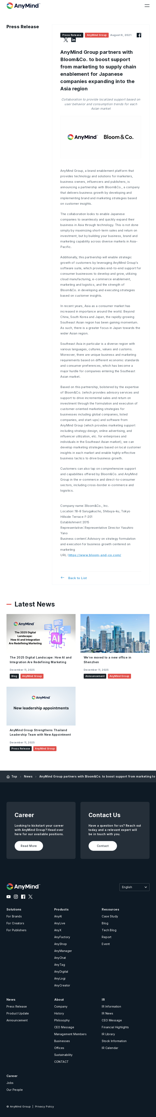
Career (12, 1076)
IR (103, 999)
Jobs (10, 1083)
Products (61, 909)
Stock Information (114, 1041)
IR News (107, 1013)
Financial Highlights (115, 1027)
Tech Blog (109, 930)
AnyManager (63, 951)
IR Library (108, 1034)
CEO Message (64, 1027)
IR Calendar (110, 1048)
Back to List (73, 577)
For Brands (14, 916)
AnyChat (60, 957)
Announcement (17, 1020)
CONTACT (61, 1061)
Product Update (17, 1013)
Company (61, 1006)
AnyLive (59, 923)
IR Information (111, 1006)
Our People (14, 1089)
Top (14, 776)
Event (106, 944)
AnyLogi (60, 978)
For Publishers (16, 930)
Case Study (110, 916)
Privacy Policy (44, 1106)
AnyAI (58, 916)
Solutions (14, 909)
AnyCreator (62, 985)
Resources (110, 909)
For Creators (15, 923)
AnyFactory (62, 937)
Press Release (16, 1006)
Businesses (62, 1041)
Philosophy (62, 1020)
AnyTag (59, 964)
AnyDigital (61, 971)
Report (107, 937)
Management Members (70, 1034)
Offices (59, 1048)
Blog (105, 923)
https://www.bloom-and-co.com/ (94, 555)
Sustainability (63, 1054)
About (59, 999)
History (59, 1013)
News (28, 776)
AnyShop (60, 944)
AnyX (58, 930)
